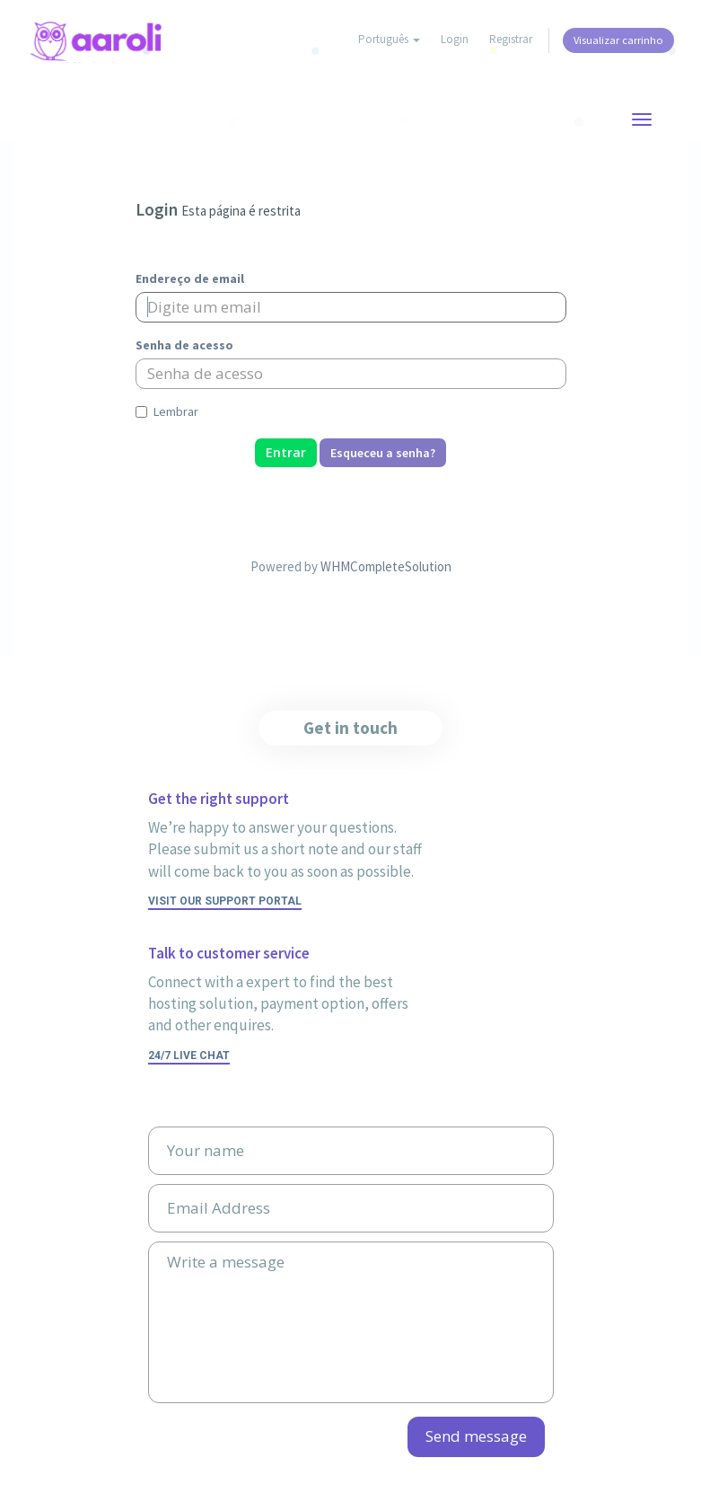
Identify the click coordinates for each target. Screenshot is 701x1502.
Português (389, 39)
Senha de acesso (184, 345)
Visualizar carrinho (618, 40)
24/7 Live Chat (189, 1055)
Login (455, 39)
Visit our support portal (225, 901)
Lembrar (167, 411)
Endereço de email (190, 278)
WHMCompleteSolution (385, 566)
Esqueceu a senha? (382, 453)
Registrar (510, 39)
